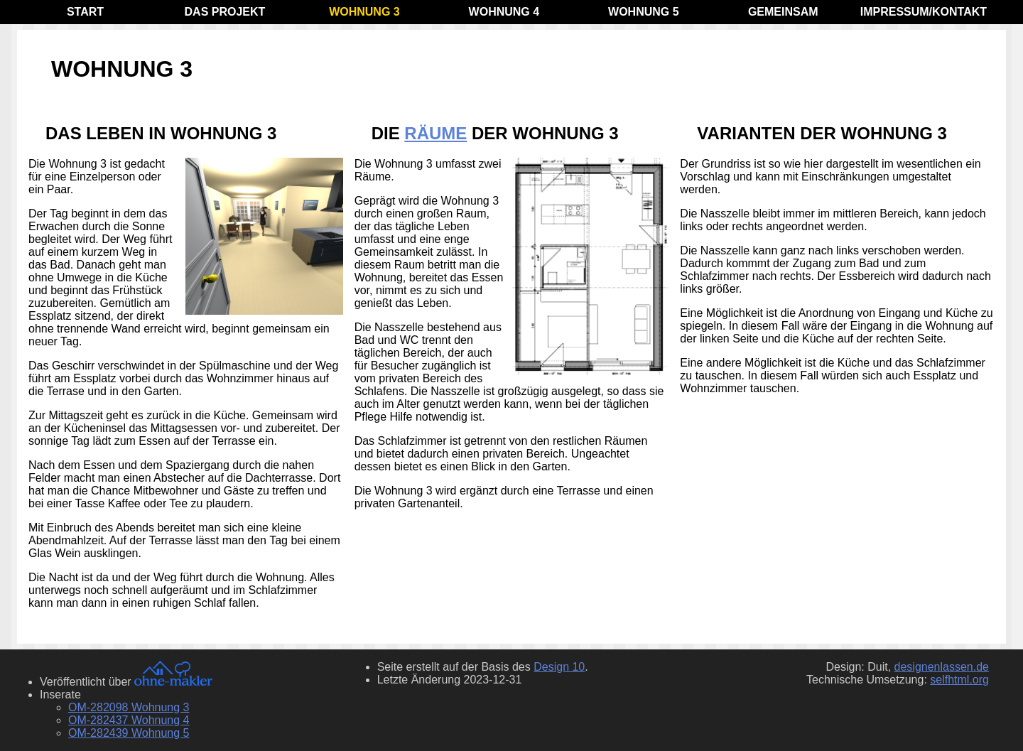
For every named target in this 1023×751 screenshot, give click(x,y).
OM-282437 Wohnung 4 (128, 720)
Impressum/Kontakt (923, 12)
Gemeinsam (783, 12)
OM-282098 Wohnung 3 (128, 707)
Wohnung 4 (504, 12)
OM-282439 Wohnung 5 (128, 733)
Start (85, 12)
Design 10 (559, 667)
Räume (435, 133)
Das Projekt (225, 12)
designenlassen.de (941, 667)
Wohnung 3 (364, 12)
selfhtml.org (959, 680)
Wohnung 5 (643, 12)
